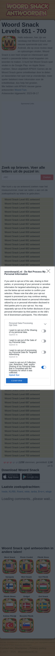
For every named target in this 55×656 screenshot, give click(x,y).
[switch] (43, 331)
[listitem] (27, 324)
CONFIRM (16, 380)
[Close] (49, 272)
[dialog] (27, 328)
